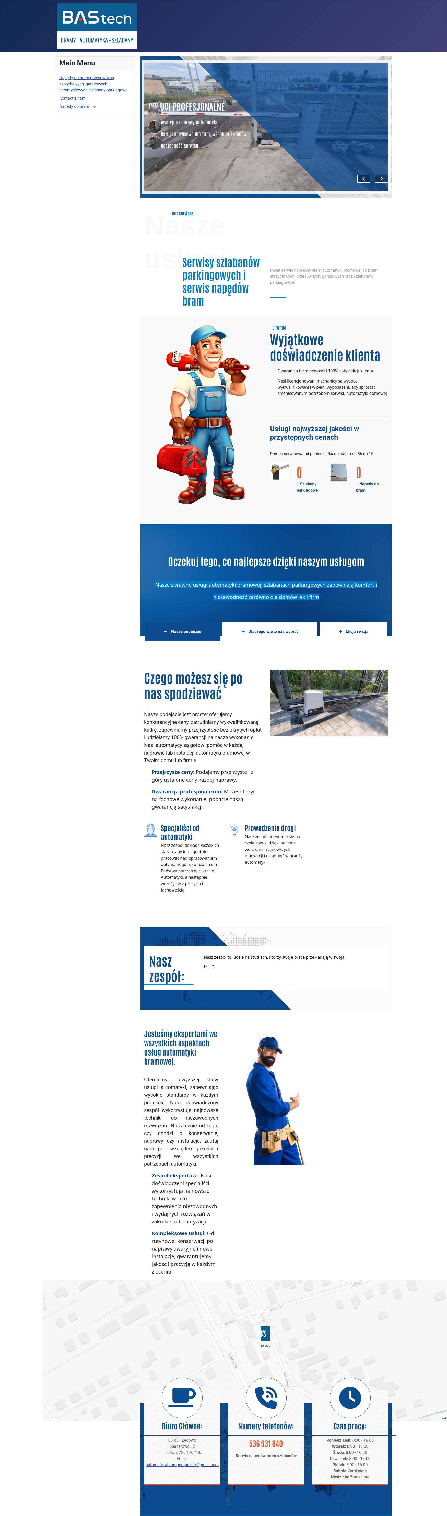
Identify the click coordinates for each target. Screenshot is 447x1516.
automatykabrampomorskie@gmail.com (182, 1464)
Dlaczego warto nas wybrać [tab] (270, 631)
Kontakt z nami (72, 98)
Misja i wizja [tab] (353, 631)
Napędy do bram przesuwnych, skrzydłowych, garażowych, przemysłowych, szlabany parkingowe (93, 83)
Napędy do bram (74, 106)
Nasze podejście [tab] (182, 631)
